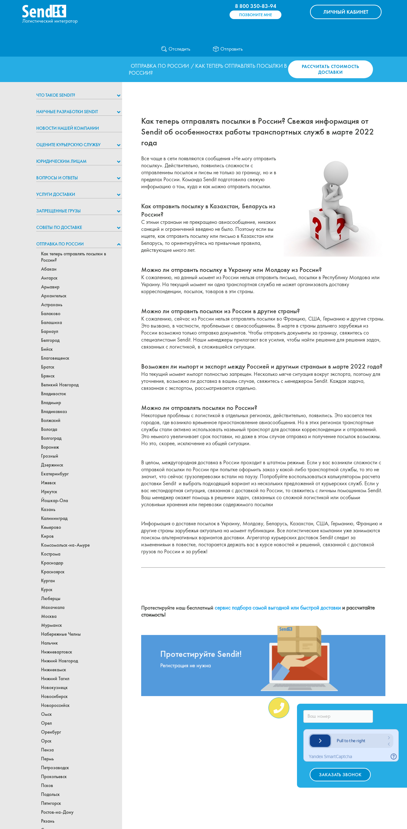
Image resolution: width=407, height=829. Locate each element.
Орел (46, 723)
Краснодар (52, 563)
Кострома (50, 554)
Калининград (54, 518)
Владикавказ (54, 411)
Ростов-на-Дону (57, 812)
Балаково (50, 313)
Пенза (47, 750)
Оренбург (51, 732)
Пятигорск (51, 803)
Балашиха (51, 322)
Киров (47, 536)
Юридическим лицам (61, 161)
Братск (47, 367)
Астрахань (51, 304)
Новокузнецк (54, 687)
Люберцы (50, 598)
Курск (46, 589)
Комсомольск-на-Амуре (65, 545)
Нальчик (49, 643)
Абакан (49, 269)
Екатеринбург (55, 474)
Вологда (49, 429)
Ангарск (49, 278)
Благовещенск (55, 358)
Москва (49, 616)
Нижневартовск (56, 652)
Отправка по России (160, 65)
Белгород (50, 340)
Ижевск (48, 483)
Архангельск (53, 296)
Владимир (51, 402)
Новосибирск (54, 696)
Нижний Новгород (59, 661)
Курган (48, 580)
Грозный (49, 456)
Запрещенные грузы (58, 211)
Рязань (47, 821)
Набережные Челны (61, 634)
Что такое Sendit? (55, 95)
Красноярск (53, 572)
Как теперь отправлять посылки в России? (73, 257)
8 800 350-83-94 (255, 6)
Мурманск (51, 625)
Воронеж (50, 447)
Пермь (47, 759)
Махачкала (53, 607)
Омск (46, 714)
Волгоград (51, 438)
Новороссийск (55, 705)
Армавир (50, 287)
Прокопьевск (54, 776)
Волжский (50, 420)
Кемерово (51, 527)
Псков (47, 785)
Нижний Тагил (55, 678)
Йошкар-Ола (54, 500)
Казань (48, 509)
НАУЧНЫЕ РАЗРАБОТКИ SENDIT (67, 111)
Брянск (48, 376)
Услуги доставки (55, 194)
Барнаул (49, 331)
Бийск (47, 349)
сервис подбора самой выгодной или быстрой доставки (278, 607)
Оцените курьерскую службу (68, 145)
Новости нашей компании (67, 128)
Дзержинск (52, 465)
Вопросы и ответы (57, 178)
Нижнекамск (53, 670)
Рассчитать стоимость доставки (330, 69)
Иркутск (49, 491)
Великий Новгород (60, 385)
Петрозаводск (55, 767)
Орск (46, 741)
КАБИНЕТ (345, 12)
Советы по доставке (59, 227)
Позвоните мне (255, 14)
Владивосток (53, 393)
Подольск (50, 794)
